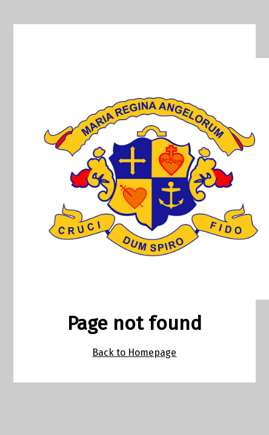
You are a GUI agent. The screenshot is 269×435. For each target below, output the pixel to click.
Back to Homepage (134, 352)
